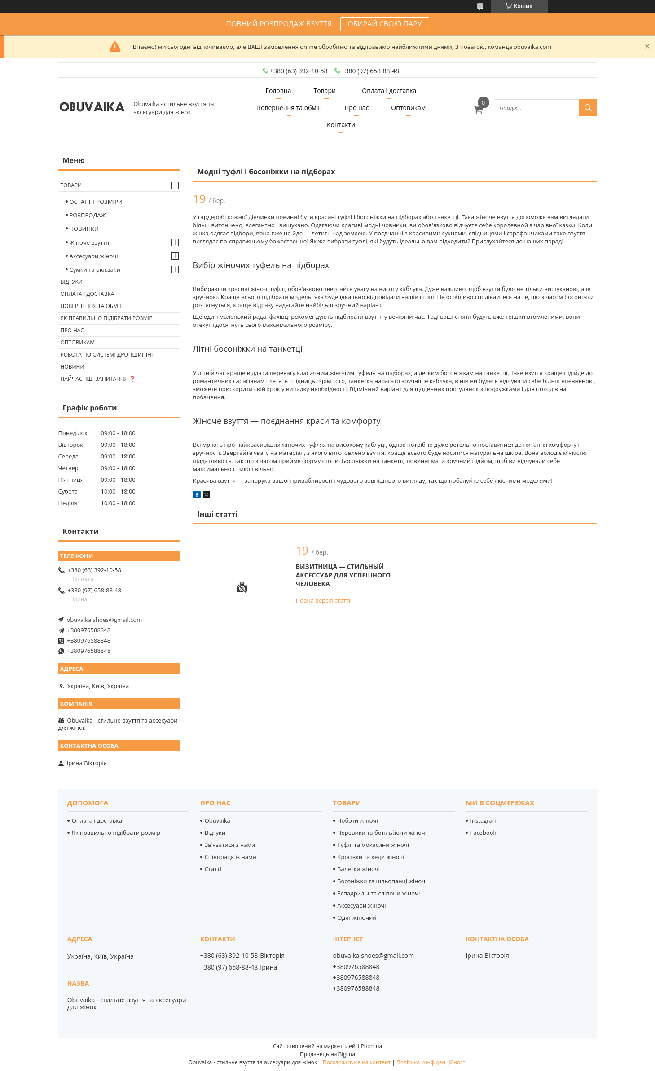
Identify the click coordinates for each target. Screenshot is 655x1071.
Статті (213, 869)
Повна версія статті (323, 600)
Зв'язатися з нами (230, 845)
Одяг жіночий (357, 917)
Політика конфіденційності (431, 1062)
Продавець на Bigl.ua (327, 1054)
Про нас (356, 107)
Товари (324, 90)
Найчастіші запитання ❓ (98, 379)
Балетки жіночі (359, 869)
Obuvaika (217, 820)
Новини (72, 366)
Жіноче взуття (90, 242)
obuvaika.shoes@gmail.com (104, 619)
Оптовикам (408, 107)
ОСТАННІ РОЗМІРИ (96, 202)
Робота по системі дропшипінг (107, 354)
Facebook (483, 833)
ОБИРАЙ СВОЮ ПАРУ (384, 24)
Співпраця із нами (230, 857)
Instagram (483, 820)
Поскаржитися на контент (357, 1062)
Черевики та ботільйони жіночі (382, 833)
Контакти (341, 124)
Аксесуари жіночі (94, 256)
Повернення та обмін (289, 107)
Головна (278, 90)
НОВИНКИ (84, 229)
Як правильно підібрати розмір (107, 318)
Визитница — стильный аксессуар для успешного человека (343, 575)
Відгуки (72, 282)
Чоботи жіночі (358, 820)
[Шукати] (588, 107)
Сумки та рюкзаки (95, 269)
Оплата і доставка (389, 90)
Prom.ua (371, 1046)
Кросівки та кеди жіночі (371, 857)
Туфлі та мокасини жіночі (373, 845)
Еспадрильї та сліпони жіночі (379, 893)
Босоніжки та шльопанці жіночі (382, 881)
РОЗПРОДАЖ (88, 215)
